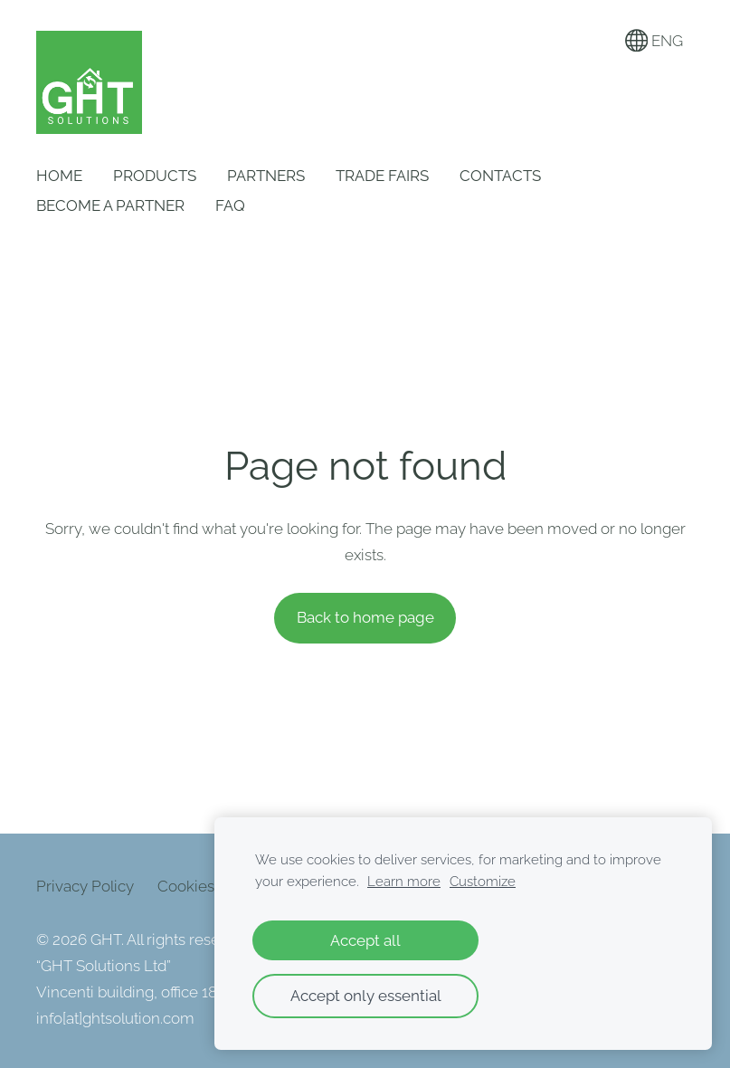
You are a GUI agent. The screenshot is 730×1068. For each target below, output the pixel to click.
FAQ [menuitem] (230, 205)
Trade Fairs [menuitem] (382, 176)
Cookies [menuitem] (185, 886)
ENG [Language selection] (654, 40)
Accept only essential (365, 996)
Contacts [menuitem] (500, 176)
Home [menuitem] (59, 176)
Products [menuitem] (154, 176)
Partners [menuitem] (266, 176)
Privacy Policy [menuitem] (85, 886)
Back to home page (365, 617)
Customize (483, 881)
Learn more (404, 881)
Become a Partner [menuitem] (110, 205)
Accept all (365, 940)
